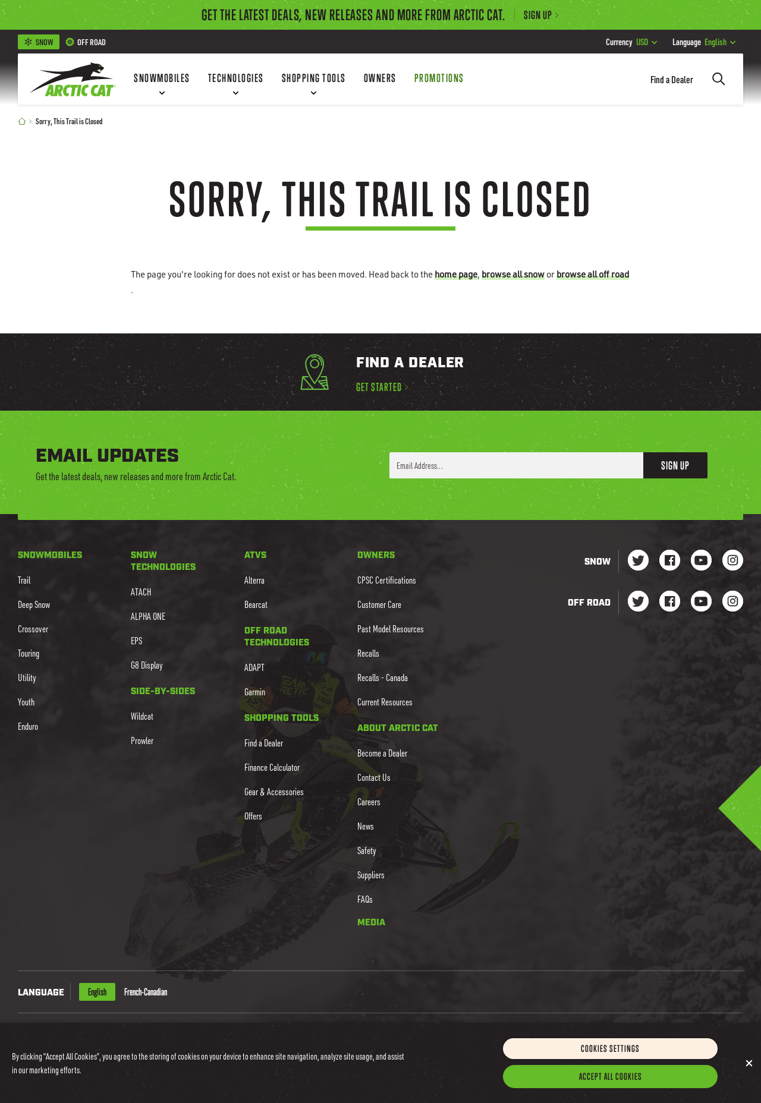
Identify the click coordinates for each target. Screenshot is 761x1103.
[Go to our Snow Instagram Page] (732, 561)
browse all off (592, 274)
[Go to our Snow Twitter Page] (638, 561)
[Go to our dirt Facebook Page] (669, 602)
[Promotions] (439, 79)
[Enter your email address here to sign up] (516, 465)
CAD (122, 1034)
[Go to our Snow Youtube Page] (701, 561)
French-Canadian (145, 992)
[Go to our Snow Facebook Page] (669, 561)
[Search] (718, 79)
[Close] (749, 1076)
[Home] (22, 121)
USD (631, 42)
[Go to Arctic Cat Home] (73, 79)
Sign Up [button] (675, 465)
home (456, 274)
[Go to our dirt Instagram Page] (638, 602)
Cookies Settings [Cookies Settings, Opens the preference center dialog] (610, 1061)
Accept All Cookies (610, 1089)
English (703, 42)
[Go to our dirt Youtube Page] (701, 602)
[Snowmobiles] (162, 79)
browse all (513, 274)
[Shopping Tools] (314, 79)
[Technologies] (236, 79)
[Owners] (380, 79)
